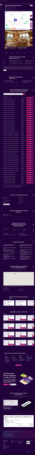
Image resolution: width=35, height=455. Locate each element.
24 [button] (23, 23)
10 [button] (6, 21)
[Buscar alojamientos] (1, 4)
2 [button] (16, 18)
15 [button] (14, 21)
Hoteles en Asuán (6, 424)
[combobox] (11, 400)
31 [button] (6, 26)
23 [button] (16, 23)
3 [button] (23, 18)
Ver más (33, 314)
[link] (11, 319)
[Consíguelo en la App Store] (28, 443)
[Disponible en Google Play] (28, 441)
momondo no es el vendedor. (19, 433)
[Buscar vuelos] (1, 3)
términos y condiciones (14, 409)
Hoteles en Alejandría (6, 425)
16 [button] (16, 21)
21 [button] (18, 23)
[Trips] (1, 8)
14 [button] (18, 21)
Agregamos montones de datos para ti (19, 434)
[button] (1, 1)
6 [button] (28, 18)
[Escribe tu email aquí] (11, 404)
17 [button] (6, 23)
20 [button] (11, 23)
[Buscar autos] (1, 6)
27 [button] (28, 23)
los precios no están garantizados (20, 431)
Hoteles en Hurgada (6, 423)
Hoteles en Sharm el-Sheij (21, 423)
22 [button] (14, 23)
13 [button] (11, 21)
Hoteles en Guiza (20, 425)
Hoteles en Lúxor (21, 424)
